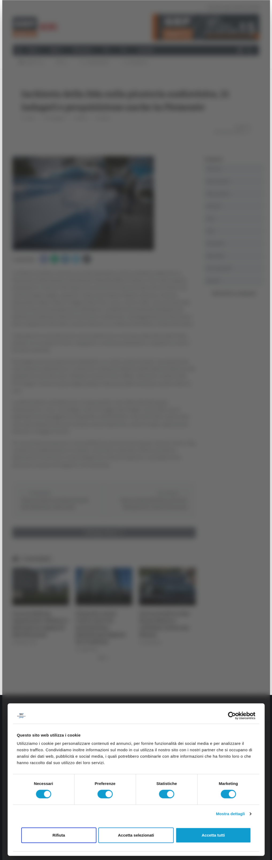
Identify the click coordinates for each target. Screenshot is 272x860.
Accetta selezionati (136, 835)
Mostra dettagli (230, 814)
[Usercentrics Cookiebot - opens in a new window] (231, 716)
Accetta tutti (213, 835)
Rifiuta (58, 835)
